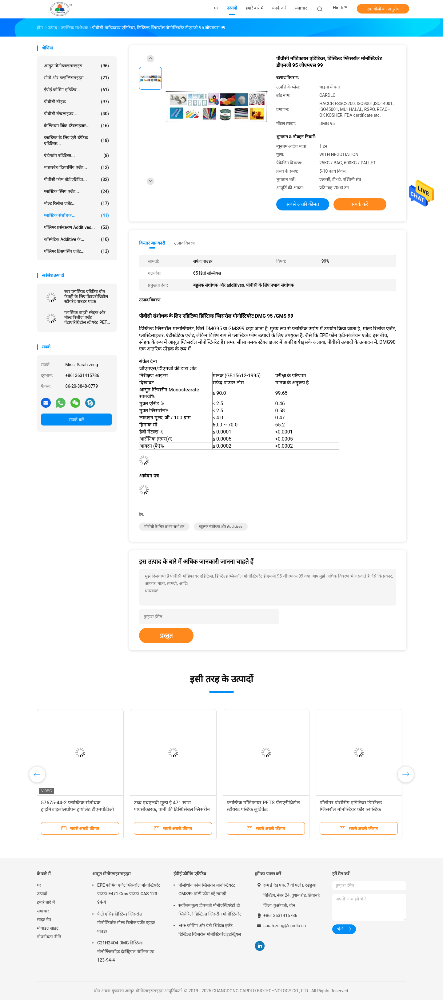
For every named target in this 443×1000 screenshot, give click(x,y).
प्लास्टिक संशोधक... (76, 215)
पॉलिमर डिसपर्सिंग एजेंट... (76, 251)
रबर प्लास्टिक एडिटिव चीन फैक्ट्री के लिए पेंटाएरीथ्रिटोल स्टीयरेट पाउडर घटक (86, 296)
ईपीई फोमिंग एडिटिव (190, 873)
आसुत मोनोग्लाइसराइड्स (111, 873)
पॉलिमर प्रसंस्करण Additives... (76, 227)
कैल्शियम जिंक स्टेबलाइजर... (76, 126)
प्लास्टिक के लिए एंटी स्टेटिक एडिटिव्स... (76, 140)
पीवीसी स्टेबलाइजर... (76, 114)
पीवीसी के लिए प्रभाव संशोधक (164, 526)
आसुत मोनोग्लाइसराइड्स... (76, 66)
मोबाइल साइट (47, 928)
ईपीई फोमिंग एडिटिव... (76, 90)
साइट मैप (44, 919)
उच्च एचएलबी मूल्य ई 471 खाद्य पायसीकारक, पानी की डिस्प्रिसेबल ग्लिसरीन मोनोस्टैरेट (172, 809)
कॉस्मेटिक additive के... (76, 239)
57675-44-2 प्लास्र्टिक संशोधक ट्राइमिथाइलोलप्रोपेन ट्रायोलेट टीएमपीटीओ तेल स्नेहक (77, 809)
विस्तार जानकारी (152, 243)
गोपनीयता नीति (49, 936)
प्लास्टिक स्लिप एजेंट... (76, 191)
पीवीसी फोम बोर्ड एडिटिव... (76, 179)
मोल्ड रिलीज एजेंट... (76, 203)
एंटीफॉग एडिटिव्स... (76, 155)
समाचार (43, 910)
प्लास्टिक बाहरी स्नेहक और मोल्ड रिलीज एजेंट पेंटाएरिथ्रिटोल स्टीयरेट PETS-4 (87, 317)
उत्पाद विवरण (184, 243)
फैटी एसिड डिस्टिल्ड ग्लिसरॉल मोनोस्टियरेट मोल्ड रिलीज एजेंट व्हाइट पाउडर (126, 923)
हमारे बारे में (46, 902)
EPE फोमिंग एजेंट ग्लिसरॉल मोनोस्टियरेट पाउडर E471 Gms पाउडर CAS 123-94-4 (128, 894)
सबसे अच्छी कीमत (302, 204)
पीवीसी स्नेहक (76, 102)
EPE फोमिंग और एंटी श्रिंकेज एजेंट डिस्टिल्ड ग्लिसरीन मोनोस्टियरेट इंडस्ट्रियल (209, 930)
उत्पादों (42, 893)
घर (39, 885)
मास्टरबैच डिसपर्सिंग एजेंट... (76, 167)
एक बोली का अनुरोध (382, 8)
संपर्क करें (76, 419)
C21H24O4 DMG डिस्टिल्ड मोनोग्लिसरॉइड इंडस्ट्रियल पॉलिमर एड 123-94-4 (125, 951)
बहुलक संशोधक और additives (220, 526)
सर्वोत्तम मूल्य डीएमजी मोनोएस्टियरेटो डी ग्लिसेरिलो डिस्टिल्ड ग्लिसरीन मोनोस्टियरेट (209, 909)
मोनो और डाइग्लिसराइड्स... (76, 78)
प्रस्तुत (166, 635)
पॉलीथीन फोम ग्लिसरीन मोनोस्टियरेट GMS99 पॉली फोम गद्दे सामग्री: (206, 889)
